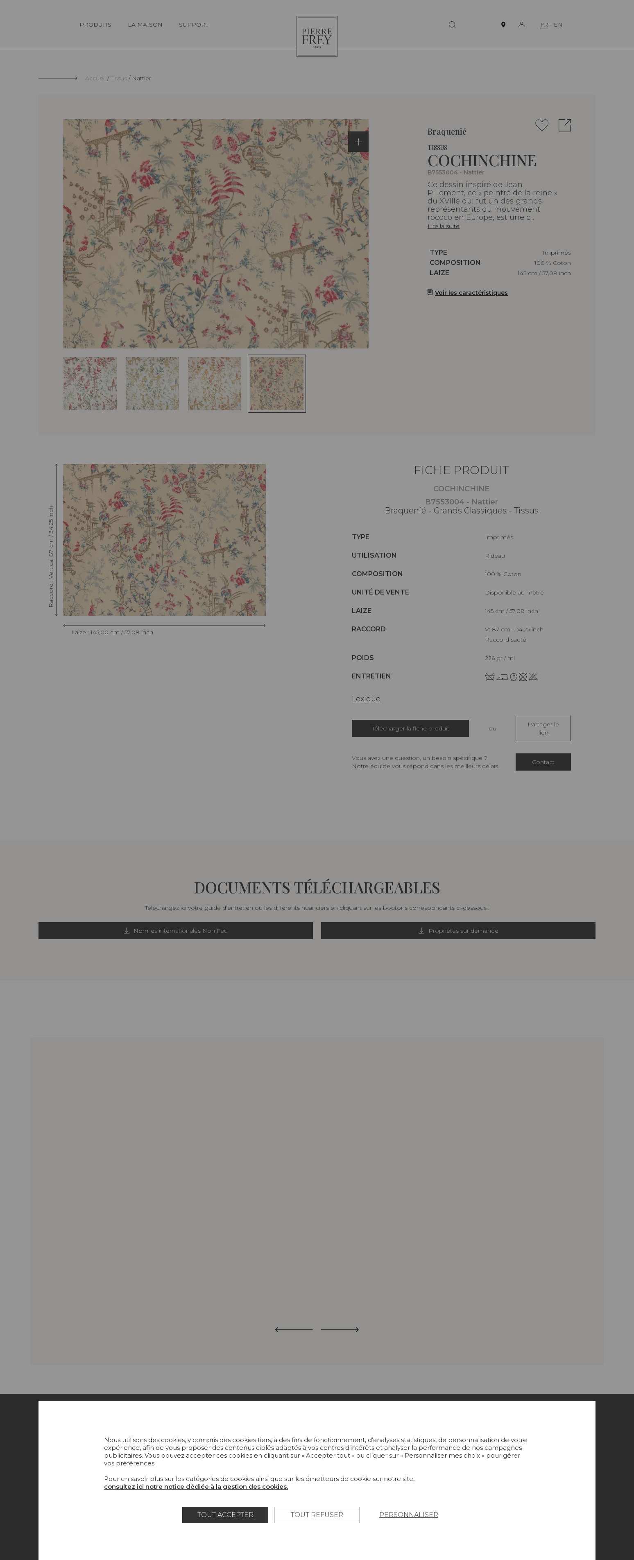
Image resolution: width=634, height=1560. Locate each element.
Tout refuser (317, 1515)
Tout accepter (225, 1515)
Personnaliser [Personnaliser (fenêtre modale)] (408, 1515)
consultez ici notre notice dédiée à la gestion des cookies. (196, 1486)
